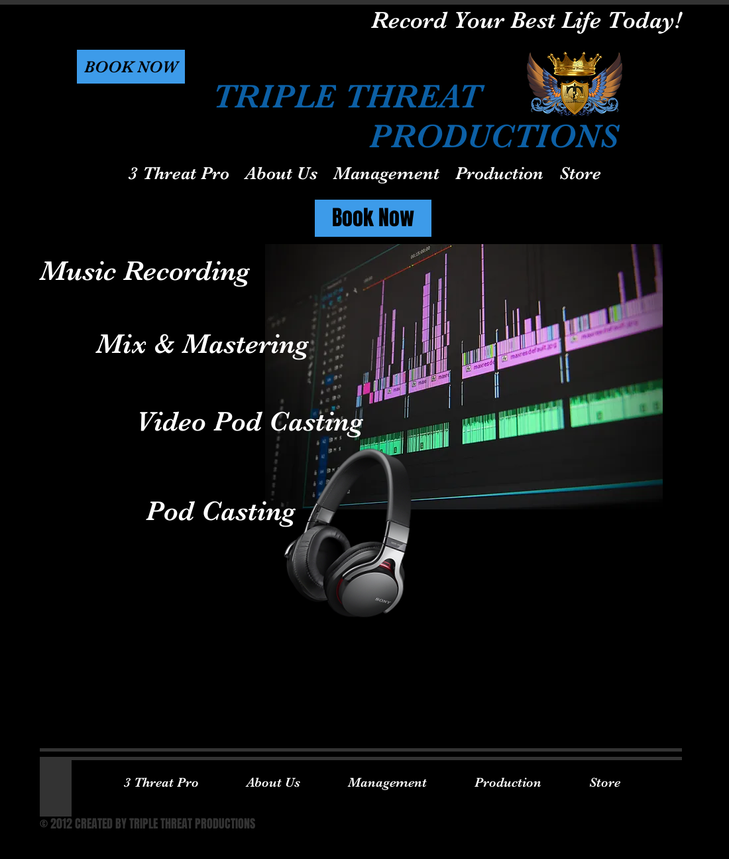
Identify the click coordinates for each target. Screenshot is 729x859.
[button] (131, 67)
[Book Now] (373, 218)
